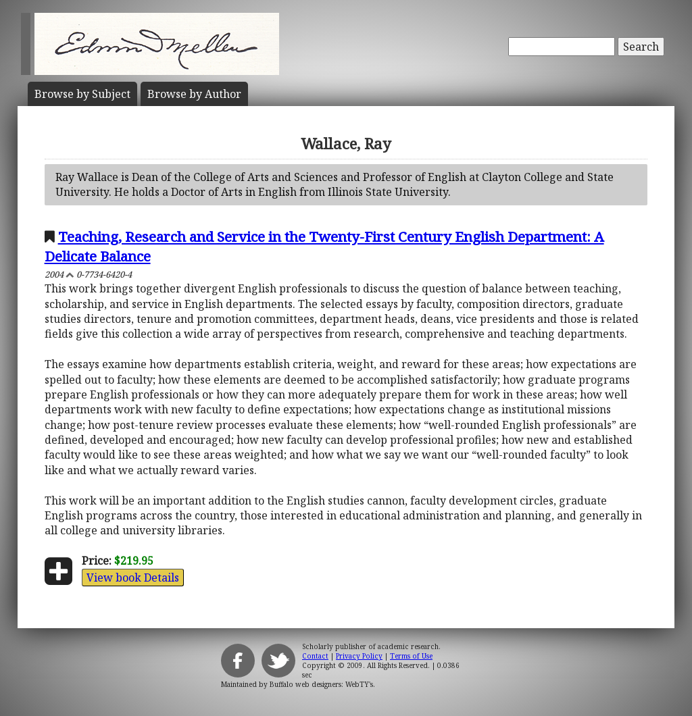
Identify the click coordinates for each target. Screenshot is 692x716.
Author (194, 93)
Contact (315, 656)
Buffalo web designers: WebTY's (321, 684)
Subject (82, 93)
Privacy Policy (359, 656)
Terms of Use (411, 656)
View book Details (132, 577)
